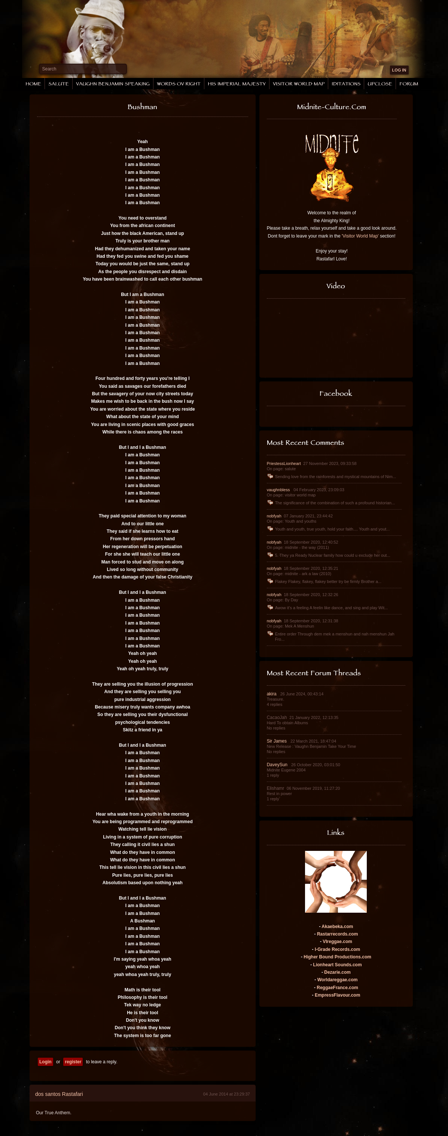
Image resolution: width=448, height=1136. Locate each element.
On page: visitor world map (291, 495)
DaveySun (278, 764)
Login (45, 1061)
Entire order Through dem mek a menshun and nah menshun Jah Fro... (330, 636)
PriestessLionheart (284, 463)
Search (49, 69)
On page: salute (281, 468)
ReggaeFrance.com (337, 987)
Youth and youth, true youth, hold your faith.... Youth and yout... (328, 529)
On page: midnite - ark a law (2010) (299, 573)
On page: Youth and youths (292, 521)
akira (272, 694)
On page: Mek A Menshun (290, 626)
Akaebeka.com (337, 926)
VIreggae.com (337, 941)
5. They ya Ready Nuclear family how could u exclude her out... (328, 555)
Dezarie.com (337, 972)
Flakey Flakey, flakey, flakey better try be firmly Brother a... (324, 581)
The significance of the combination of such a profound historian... (331, 502)
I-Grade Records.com (337, 949)
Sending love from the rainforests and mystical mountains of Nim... (331, 476)
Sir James (277, 741)
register (73, 1061)
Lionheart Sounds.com (337, 964)
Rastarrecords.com (337, 934)
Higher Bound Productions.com (337, 957)
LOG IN (399, 70)
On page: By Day (282, 600)
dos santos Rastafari (59, 1094)
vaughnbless (279, 489)
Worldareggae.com (337, 979)
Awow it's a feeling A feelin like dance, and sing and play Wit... (327, 607)
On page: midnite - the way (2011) (298, 547)
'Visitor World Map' (360, 236)
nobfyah (275, 516)
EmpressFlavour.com (337, 995)
